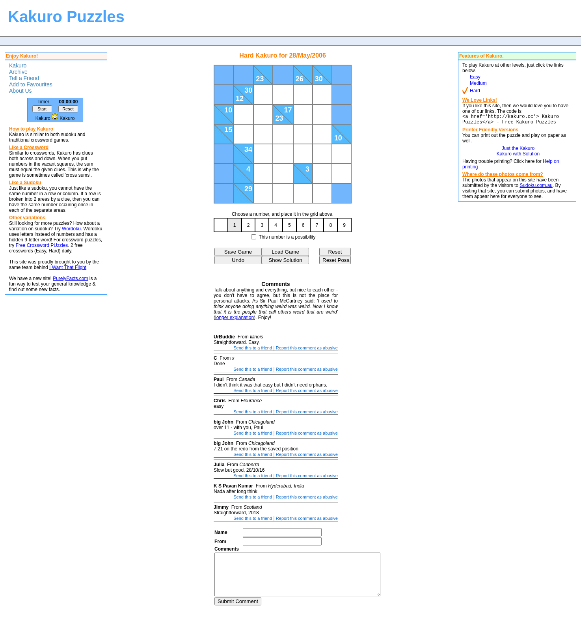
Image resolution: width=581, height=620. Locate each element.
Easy (475, 77)
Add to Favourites (30, 84)
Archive (18, 72)
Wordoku (71, 229)
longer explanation (234, 317)
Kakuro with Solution (518, 156)
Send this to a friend (252, 347)
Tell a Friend (24, 78)
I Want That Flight (67, 267)
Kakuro (17, 65)
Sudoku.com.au (536, 187)
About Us (20, 91)
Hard (475, 90)
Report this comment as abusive (307, 347)
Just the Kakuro (518, 150)
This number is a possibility (287, 237)
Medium (478, 83)
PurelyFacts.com (70, 278)
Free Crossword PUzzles (42, 245)
